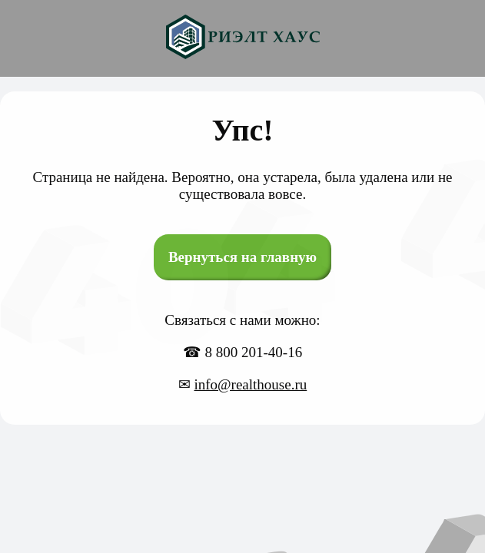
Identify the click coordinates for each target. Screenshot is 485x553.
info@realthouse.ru (250, 384)
